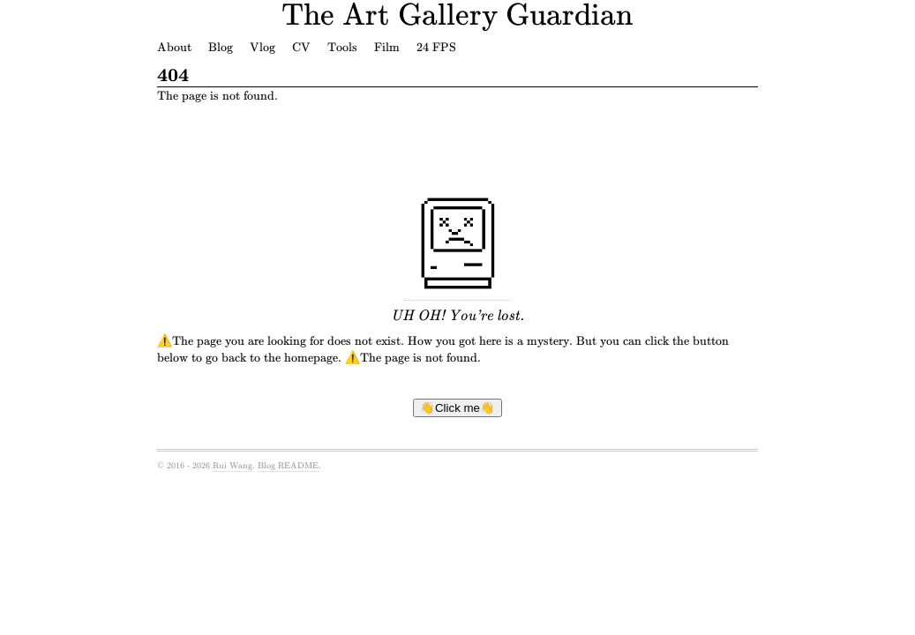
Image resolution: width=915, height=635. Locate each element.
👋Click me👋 (457, 408)
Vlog (262, 47)
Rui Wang (232, 465)
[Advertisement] (469, 147)
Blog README (288, 465)
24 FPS (436, 47)
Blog (220, 47)
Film (387, 47)
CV (301, 47)
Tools (342, 47)
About (174, 47)
